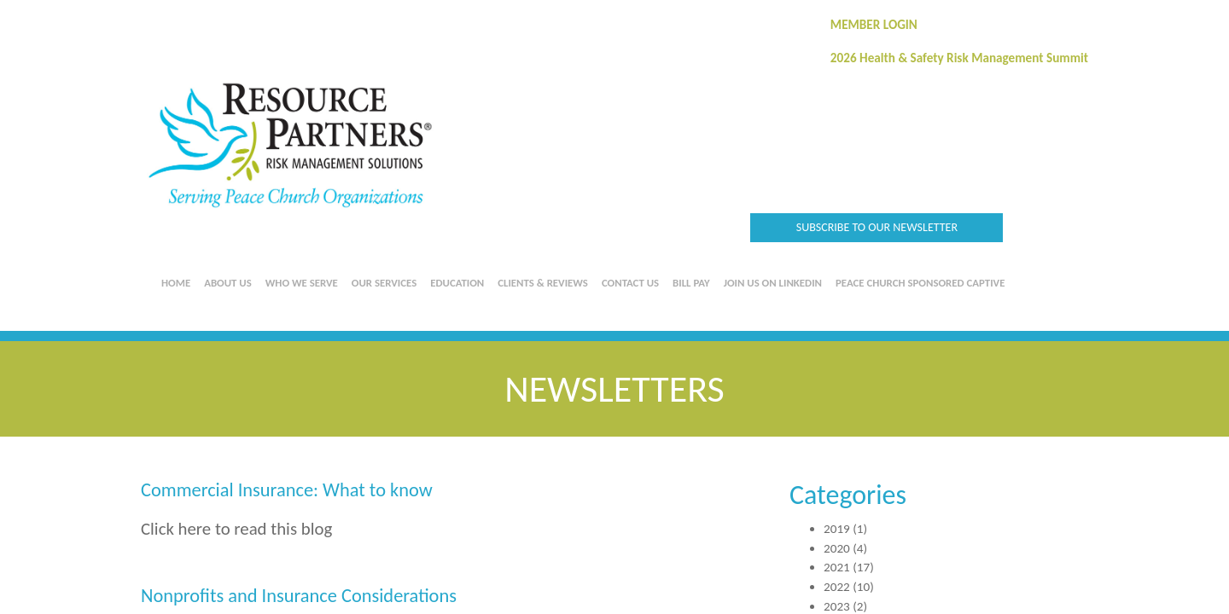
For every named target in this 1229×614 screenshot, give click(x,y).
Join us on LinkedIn (773, 282)
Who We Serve (301, 282)
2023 (837, 606)
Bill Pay (691, 282)
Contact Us (630, 282)
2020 (837, 548)
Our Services (384, 282)
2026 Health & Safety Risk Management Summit (959, 58)
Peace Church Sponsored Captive (920, 282)
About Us (228, 282)
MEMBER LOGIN (873, 24)
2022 (837, 586)
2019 (837, 528)
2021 (837, 567)
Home (175, 282)
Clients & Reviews (543, 282)
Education (457, 282)
